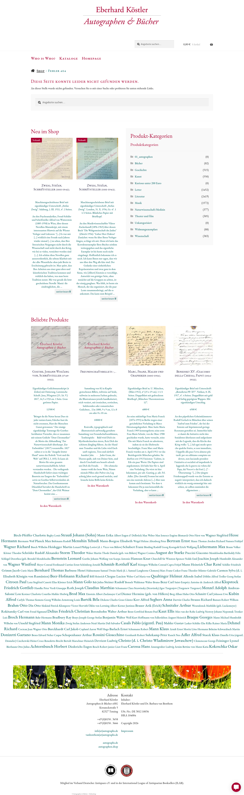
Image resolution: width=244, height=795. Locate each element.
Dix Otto (35, 605)
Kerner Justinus (126, 605)
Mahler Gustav (174, 623)
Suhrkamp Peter (156, 635)
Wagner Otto (40, 629)
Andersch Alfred (212, 582)
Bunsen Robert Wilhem (225, 600)
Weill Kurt (132, 617)
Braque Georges (200, 617)
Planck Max (43, 541)
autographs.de (110, 742)
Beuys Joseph (79, 617)
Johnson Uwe (221, 594)
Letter (138, 189)
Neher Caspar (54, 635)
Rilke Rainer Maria (217, 623)
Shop (41, 71)
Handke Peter (42, 588)
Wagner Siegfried (217, 535)
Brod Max (77, 593)
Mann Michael (221, 617)
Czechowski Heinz (27, 641)
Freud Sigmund (38, 611)
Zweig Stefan (73, 623)
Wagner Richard (17, 546)
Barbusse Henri (75, 570)
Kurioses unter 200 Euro (148, 183)
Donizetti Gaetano (16, 634)
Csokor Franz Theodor (185, 570)
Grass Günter (126, 600)
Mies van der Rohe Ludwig (190, 611)
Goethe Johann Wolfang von (97, 558)
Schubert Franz (133, 547)
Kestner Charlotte (32, 594)
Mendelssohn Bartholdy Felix (225, 553)
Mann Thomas (199, 541)
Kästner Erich (65, 582)
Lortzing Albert (109, 605)
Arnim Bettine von (185, 647)
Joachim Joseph (208, 558)
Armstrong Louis (71, 600)
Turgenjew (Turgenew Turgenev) (183, 588)
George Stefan (95, 617)
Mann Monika (53, 622)
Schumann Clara (124, 588)
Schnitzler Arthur (177, 605)
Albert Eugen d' (123, 535)
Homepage (91, 58)
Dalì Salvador (113, 623)
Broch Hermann (21, 617)
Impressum (127, 731)
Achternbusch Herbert (49, 646)
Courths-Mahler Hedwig (55, 594)
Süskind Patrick (50, 605)
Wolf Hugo (103, 629)
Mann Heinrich (193, 564)
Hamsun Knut (141, 558)
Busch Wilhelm (39, 547)
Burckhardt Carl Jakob (63, 629)
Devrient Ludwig (106, 640)
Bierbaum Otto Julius (18, 647)
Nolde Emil (191, 558)
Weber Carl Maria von (139, 576)
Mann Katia (202, 647)
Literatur (140, 196)
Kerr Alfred (142, 599)
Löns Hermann (200, 629)
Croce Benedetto (46, 641)
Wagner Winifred (22, 564)
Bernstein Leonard (66, 558)
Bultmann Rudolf (62, 541)
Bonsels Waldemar (135, 582)
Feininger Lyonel (227, 640)
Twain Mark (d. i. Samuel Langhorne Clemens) (134, 570)
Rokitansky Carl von (15, 611)
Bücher (139, 163)
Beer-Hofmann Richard (70, 576)
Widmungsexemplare (146, 229)
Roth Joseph (75, 588)
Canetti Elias (50, 582)
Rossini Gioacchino (109, 634)
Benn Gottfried (136, 611)
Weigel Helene (141, 541)
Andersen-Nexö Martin (93, 623)
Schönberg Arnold (90, 564)
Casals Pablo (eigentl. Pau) (142, 622)
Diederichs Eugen (80, 646)
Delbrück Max (140, 535)
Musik (138, 203)
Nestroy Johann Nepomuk (219, 611)
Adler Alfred (191, 634)
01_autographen (144, 156)
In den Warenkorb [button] (50, 506)
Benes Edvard (39, 635)
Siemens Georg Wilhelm (48, 600)
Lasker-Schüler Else (195, 623)
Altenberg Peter (158, 541)
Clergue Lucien (116, 576)
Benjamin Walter (114, 617)
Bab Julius (98, 582)
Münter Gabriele (207, 570)
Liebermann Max (211, 546)
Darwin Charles (182, 600)
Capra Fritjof (174, 564)
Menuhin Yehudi (86, 540)
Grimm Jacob (11, 570)
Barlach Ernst (118, 629)
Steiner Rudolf (114, 582)
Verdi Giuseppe (58, 588)
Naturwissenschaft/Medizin (150, 209)
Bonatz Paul (151, 611)
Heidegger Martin (60, 547)
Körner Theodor (13, 553)
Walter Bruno (152, 582)
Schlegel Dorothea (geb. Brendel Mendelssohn (26, 558)
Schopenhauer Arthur (77, 635)
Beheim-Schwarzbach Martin (224, 629)
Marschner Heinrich (83, 641)
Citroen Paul (16, 581)
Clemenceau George (205, 641)
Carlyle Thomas (26, 600)
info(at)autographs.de (106, 731)
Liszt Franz (121, 647)
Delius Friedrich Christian (69, 611)
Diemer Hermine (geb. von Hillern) (145, 594)
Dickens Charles (109, 600)
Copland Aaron (88, 629)
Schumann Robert (138, 629)
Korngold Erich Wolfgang (183, 547)
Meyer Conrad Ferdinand (51, 564)
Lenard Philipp (81, 547)
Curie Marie (27, 570)
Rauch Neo (174, 635)
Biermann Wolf (26, 541)
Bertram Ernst (179, 540)
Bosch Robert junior (104, 647)
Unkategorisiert (143, 223)
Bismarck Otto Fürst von (191, 535)
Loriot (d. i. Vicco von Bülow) (106, 547)
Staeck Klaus (211, 635)
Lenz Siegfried (35, 582)
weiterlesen (63, 291)
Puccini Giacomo (197, 553)
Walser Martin (94, 553)
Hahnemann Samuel (97, 570)
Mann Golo (83, 581)
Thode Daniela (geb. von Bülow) (120, 553)
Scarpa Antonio (122, 558)
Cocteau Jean (25, 629)
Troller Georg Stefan (230, 576)
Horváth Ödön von (89, 605)
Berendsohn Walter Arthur (109, 611)
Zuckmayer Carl (112, 594)
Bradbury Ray (62, 617)
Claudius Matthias (99, 587)
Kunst (138, 176)
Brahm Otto (18, 605)
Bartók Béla (90, 599)
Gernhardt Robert (135, 635)
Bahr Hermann (43, 617)
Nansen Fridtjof (234, 541)
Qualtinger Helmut (167, 576)
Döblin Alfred (211, 576)
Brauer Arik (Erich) (148, 605)
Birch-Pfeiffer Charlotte (30, 535)
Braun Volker (233, 547)
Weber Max (154, 535)
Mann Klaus (159, 628)
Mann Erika (105, 535)
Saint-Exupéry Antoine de (188, 582)
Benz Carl (167, 582)
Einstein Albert (94, 594)
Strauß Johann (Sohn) (79, 535)
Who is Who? (43, 58)
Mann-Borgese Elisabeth (116, 541)
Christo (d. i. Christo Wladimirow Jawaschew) (156, 640)
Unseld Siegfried (29, 623)
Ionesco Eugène (169, 535)
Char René (213, 564)
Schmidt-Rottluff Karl (119, 564)
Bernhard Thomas (49, 570)
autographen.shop (108, 746)
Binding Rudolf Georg (156, 547)
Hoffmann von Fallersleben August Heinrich (162, 617)
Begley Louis (54, 535)
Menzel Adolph (215, 587)
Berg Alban (176, 594)
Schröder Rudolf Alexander (41, 553)
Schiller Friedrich (231, 564)
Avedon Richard (216, 541)
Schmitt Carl (204, 594)
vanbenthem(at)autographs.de (102, 735)
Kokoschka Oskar (223, 646)
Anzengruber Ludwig (163, 647)
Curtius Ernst (72, 564)
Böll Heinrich (97, 576)
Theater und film (144, 216)
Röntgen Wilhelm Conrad (152, 564)
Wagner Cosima (146, 553)
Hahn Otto (189, 594)
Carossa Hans (139, 646)
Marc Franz (166, 570)
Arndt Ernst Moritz (181, 629)
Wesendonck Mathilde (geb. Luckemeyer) (214, 605)
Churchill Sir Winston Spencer (168, 558)
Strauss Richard (202, 599)
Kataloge (68, 58)
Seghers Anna (161, 599)
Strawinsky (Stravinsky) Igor (149, 588)
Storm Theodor (73, 552)
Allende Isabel (193, 576)
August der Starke (170, 552)
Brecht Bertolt (64, 641)
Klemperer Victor (69, 605)
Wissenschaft (142, 236)
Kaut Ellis (166, 611)
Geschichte (141, 170)
